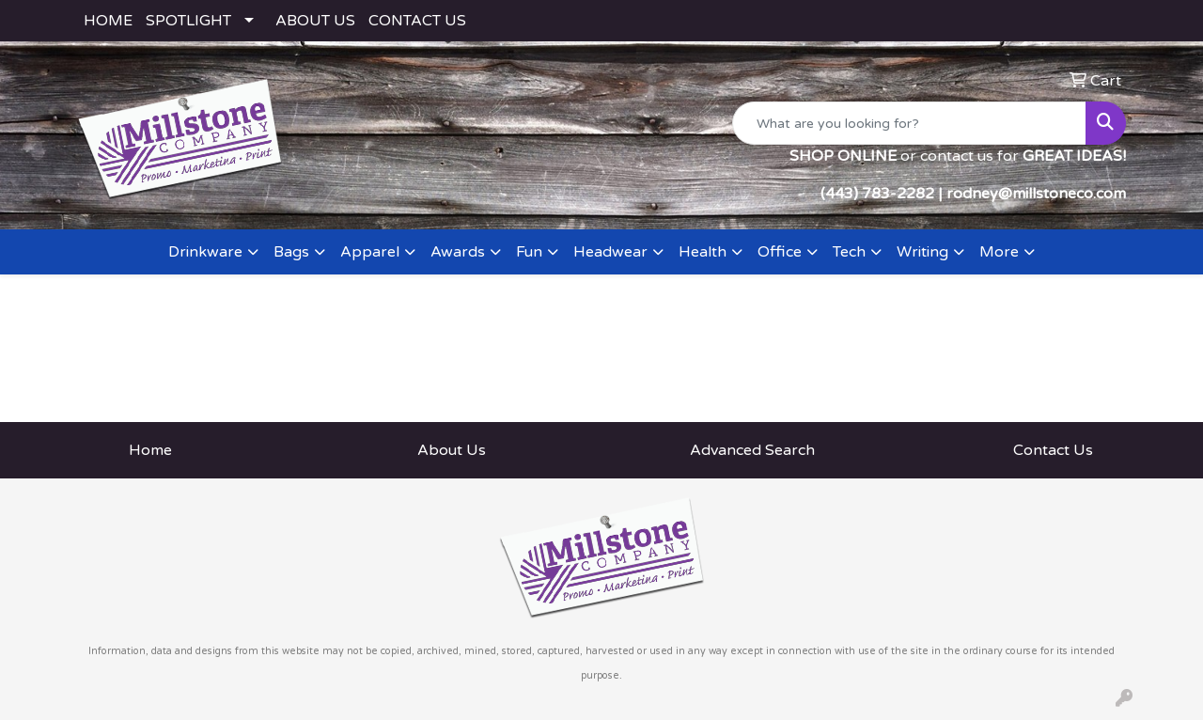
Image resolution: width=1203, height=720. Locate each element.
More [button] (999, 252)
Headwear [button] (610, 252)
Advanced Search (752, 450)
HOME (108, 20)
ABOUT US (315, 20)
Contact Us (1053, 450)
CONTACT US (417, 20)
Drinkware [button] (205, 252)
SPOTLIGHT (188, 20)
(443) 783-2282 (877, 193)
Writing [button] (922, 252)
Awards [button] (457, 252)
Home (150, 450)
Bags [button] (291, 252)
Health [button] (702, 252)
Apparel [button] (369, 252)
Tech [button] (849, 252)
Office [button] (780, 252)
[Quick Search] (909, 123)
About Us (451, 450)
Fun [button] (529, 252)
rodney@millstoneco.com (1036, 193)
